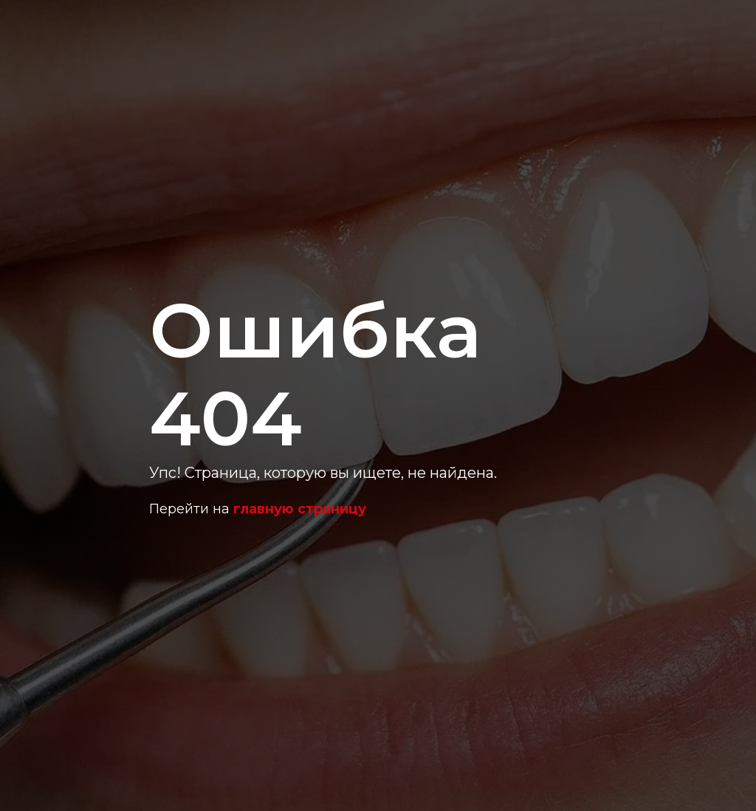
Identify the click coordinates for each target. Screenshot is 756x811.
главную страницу (299, 509)
